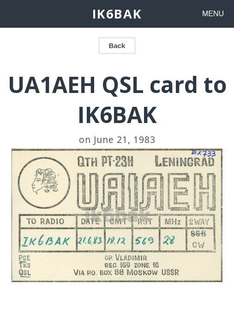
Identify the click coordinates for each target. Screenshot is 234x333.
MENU (213, 14)
